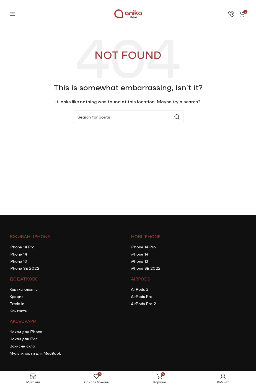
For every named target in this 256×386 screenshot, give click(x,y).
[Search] (128, 116)
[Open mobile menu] (12, 13)
